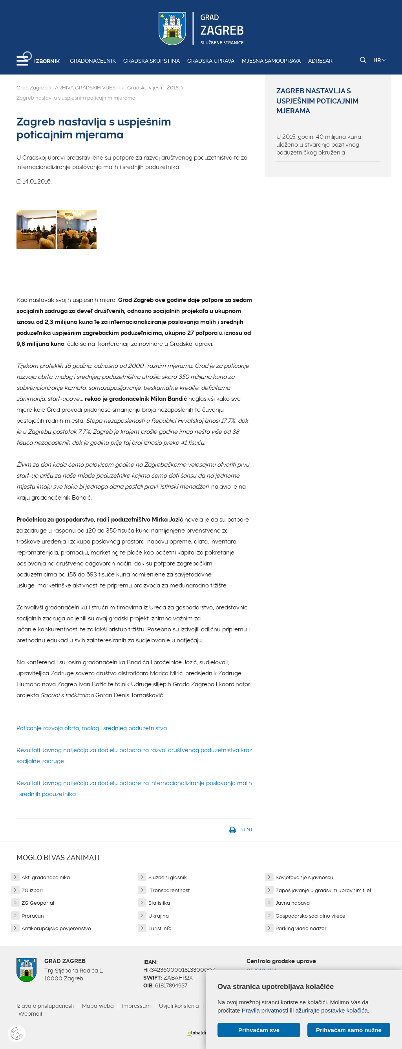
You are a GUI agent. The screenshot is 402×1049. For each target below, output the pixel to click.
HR (379, 60)
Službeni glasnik (167, 877)
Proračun (33, 916)
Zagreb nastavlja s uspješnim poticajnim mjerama (317, 101)
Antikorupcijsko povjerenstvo (56, 928)
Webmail (30, 1014)
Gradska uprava (210, 61)
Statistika (159, 903)
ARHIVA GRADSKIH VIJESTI (87, 88)
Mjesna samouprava (271, 61)
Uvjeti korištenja (179, 1006)
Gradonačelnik (93, 61)
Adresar (320, 61)
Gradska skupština (151, 61)
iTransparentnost (169, 890)
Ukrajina (158, 916)
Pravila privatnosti (265, 1010)
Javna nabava (293, 903)
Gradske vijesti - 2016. (153, 88)
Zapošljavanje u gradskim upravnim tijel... (324, 890)
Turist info (160, 928)
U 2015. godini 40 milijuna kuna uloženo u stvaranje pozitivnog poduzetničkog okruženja (318, 144)
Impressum (136, 1006)
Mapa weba (98, 1006)
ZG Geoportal (38, 903)
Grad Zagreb (32, 88)
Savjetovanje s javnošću (304, 877)
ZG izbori (32, 890)
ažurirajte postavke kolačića (331, 1010)
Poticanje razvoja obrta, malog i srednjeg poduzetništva (91, 728)
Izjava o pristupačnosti (45, 1006)
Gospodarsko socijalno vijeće (310, 916)
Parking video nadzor (301, 928)
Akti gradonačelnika (46, 877)
